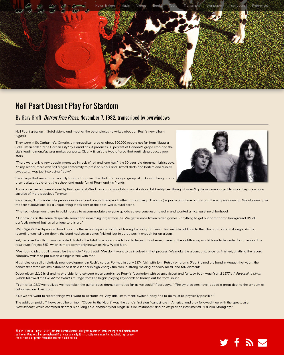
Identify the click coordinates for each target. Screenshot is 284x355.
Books (157, 6)
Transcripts (192, 6)
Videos (141, 6)
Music (126, 6)
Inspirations (237, 6)
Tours (173, 6)
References (260, 6)
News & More (105, 6)
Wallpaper (214, 6)
